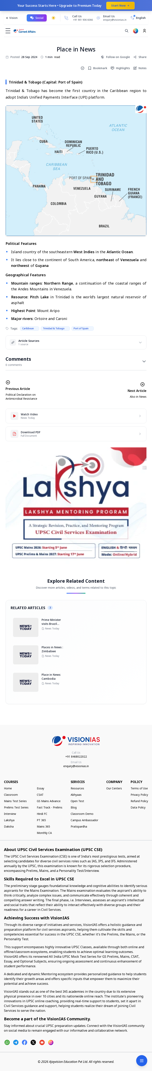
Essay (40, 788)
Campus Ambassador (84, 820)
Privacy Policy (139, 795)
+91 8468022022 (76, 756)
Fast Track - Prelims (49, 807)
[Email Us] (110, 17)
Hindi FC (42, 814)
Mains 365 (43, 826)
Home (8, 788)
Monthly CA (44, 833)
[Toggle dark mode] (53, 18)
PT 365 (41, 820)
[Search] (126, 30)
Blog (74, 807)
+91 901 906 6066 (83, 19)
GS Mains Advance (49, 801)
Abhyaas (76, 795)
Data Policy (138, 807)
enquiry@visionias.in (76, 766)
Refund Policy (139, 801)
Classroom (11, 795)
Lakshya (9, 820)
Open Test (77, 801)
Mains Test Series (15, 801)
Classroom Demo (82, 814)
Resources (77, 788)
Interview (10, 814)
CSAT (40, 795)
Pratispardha (79, 826)
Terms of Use (139, 788)
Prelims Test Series (16, 807)
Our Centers (114, 788)
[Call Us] (66, 17)
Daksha (9, 826)
